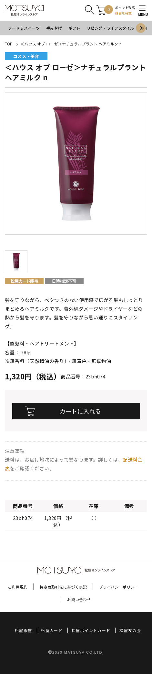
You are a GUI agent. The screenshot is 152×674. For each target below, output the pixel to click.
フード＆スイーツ (24, 28)
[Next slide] (141, 28)
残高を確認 (123, 13)
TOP (9, 43)
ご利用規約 (17, 587)
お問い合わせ (79, 599)
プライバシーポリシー (118, 587)
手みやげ (54, 28)
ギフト (74, 28)
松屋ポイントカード (91, 630)
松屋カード (52, 630)
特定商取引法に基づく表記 (63, 587)
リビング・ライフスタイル (110, 28)
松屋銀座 (23, 630)
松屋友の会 (130, 630)
